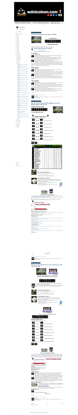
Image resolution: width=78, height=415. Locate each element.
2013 (17, 51)
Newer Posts (33, 403)
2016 (17, 47)
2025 (17, 36)
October (18, 57)
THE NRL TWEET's (43, 194)
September (18, 58)
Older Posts (61, 403)
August (18, 59)
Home (47, 403)
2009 (17, 125)
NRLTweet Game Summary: (35, 212)
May (17, 63)
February (18, 121)
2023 (17, 39)
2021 (17, 41)
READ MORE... (33, 254)
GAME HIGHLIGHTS (34, 232)
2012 (17, 52)
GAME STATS (50, 127)
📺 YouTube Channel (55, 22)
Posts (17, 164)
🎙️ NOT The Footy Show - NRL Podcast (40, 22)
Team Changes (37, 57)
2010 (17, 124)
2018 (17, 45)
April (18, 119)
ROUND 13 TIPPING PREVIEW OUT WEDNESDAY (43, 48)
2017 (17, 46)
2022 (17, 40)
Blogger (48, 412)
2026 (17, 35)
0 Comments (41, 256)
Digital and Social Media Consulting (22, 22)
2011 (17, 53)
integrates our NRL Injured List (42, 197)
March (18, 120)
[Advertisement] (49, 28)
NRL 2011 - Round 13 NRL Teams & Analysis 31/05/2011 (43, 34)
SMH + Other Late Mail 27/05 (42, 387)
